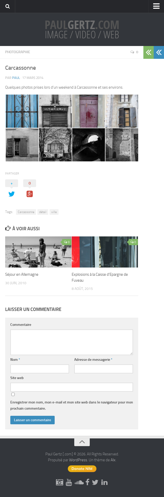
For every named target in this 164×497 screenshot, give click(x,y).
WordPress (78, 460)
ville (54, 212)
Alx (113, 460)
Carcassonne (26, 212)
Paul (16, 78)
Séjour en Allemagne (21, 274)
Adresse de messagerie (93, 359)
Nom (15, 359)
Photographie (17, 52)
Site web (17, 378)
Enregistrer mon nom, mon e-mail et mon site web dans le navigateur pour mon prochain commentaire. (71, 405)
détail (42, 212)
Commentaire (20, 325)
